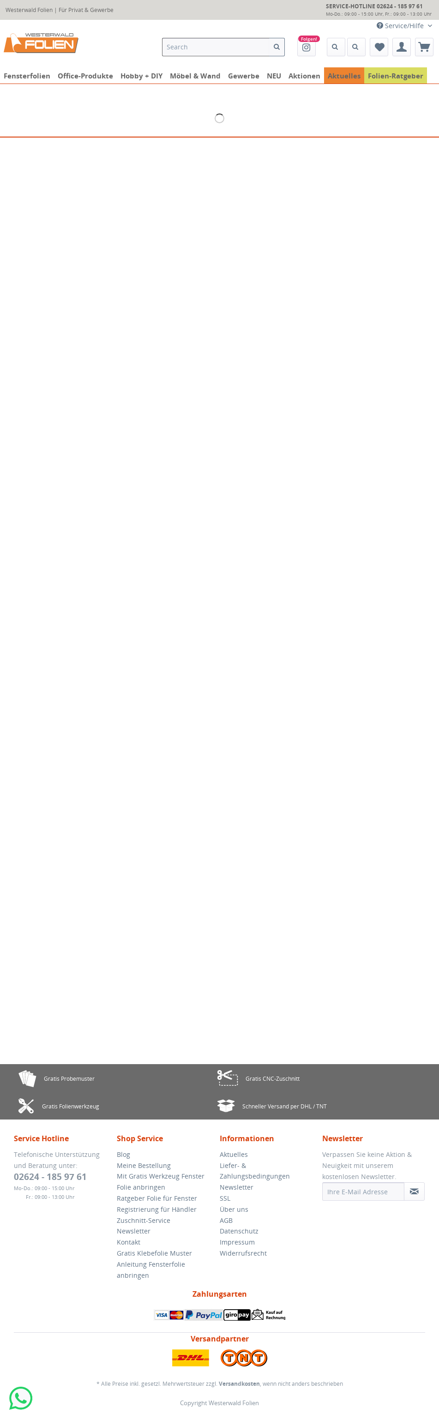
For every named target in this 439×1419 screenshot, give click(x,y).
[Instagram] (306, 47)
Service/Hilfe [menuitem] (401, 25)
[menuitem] (204, 51)
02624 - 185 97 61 (50, 1177)
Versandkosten (239, 1384)
